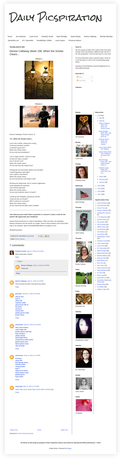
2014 (99, 188)
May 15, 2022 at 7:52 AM (31, 386)
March (101, 176)
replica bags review (34, 389)
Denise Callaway (90, 36)
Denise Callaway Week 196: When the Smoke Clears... (105, 125)
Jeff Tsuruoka (101, 224)
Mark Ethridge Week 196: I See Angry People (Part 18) (105, 133)
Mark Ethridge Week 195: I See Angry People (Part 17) (105, 162)
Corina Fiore (101, 208)
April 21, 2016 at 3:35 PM (41, 265)
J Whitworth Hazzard (103, 213)
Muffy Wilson (101, 260)
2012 (99, 194)
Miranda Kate (101, 258)
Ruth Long (100, 275)
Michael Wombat (106, 36)
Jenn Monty (101, 234)
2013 (99, 191)
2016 (99, 115)
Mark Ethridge (62, 36)
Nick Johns (100, 265)
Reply (17, 257)
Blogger (69, 448)
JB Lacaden (101, 222)
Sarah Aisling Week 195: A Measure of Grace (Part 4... (105, 154)
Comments (81, 80)
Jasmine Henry (102, 219)
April (100, 121)
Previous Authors (75, 40)
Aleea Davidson (102, 203)
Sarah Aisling (75, 36)
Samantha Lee (13, 40)
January (102, 182)
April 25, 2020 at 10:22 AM (32, 325)
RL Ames (100, 273)
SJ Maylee (100, 287)
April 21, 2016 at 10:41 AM (35, 251)
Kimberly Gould (47, 36)
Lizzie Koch (33, 36)
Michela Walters (102, 256)
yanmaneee (19, 325)
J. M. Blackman (102, 217)
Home (10, 36)
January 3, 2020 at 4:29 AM (31, 294)
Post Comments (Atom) (25, 433)
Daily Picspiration (56, 17)
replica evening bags (47, 389)
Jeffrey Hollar (101, 227)
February (102, 179)
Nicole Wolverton (102, 268)
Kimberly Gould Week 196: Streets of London (104, 141)
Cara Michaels (101, 205)
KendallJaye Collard (44, 40)
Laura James (60, 40)
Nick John (100, 263)
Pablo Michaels (102, 270)
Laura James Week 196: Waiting (105, 148)
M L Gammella (27, 40)
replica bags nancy (21, 389)
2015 (99, 186)
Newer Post (14, 430)
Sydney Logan (101, 289)
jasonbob (18, 294)
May (100, 118)
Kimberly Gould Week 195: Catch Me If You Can (105, 170)
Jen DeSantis (21, 36)
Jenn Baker (100, 232)
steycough (19, 386)
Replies (19, 261)
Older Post (64, 430)
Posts (79, 77)
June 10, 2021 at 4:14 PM (32, 355)
